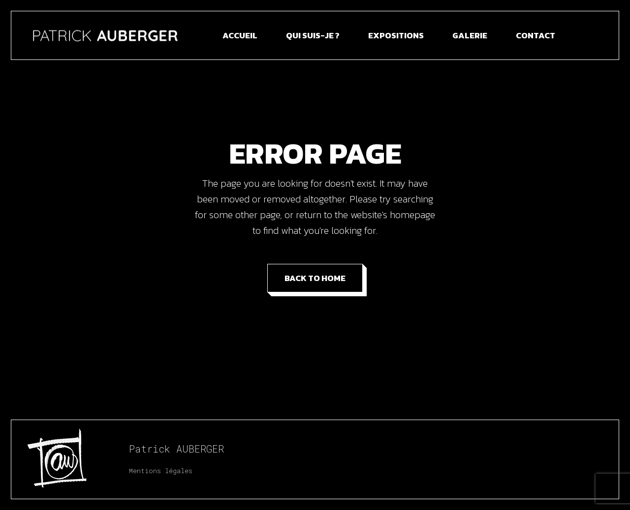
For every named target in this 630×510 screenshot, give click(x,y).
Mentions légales (160, 470)
